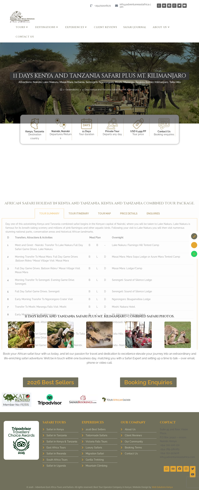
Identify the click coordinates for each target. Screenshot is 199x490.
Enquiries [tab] (153, 301)
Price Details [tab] (128, 301)
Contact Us (164, 131)
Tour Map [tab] (104, 301)
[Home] (61, 89)
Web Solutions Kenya (162, 487)
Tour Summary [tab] (49, 301)
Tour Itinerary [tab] (79, 301)
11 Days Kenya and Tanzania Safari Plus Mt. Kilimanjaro (110, 89)
